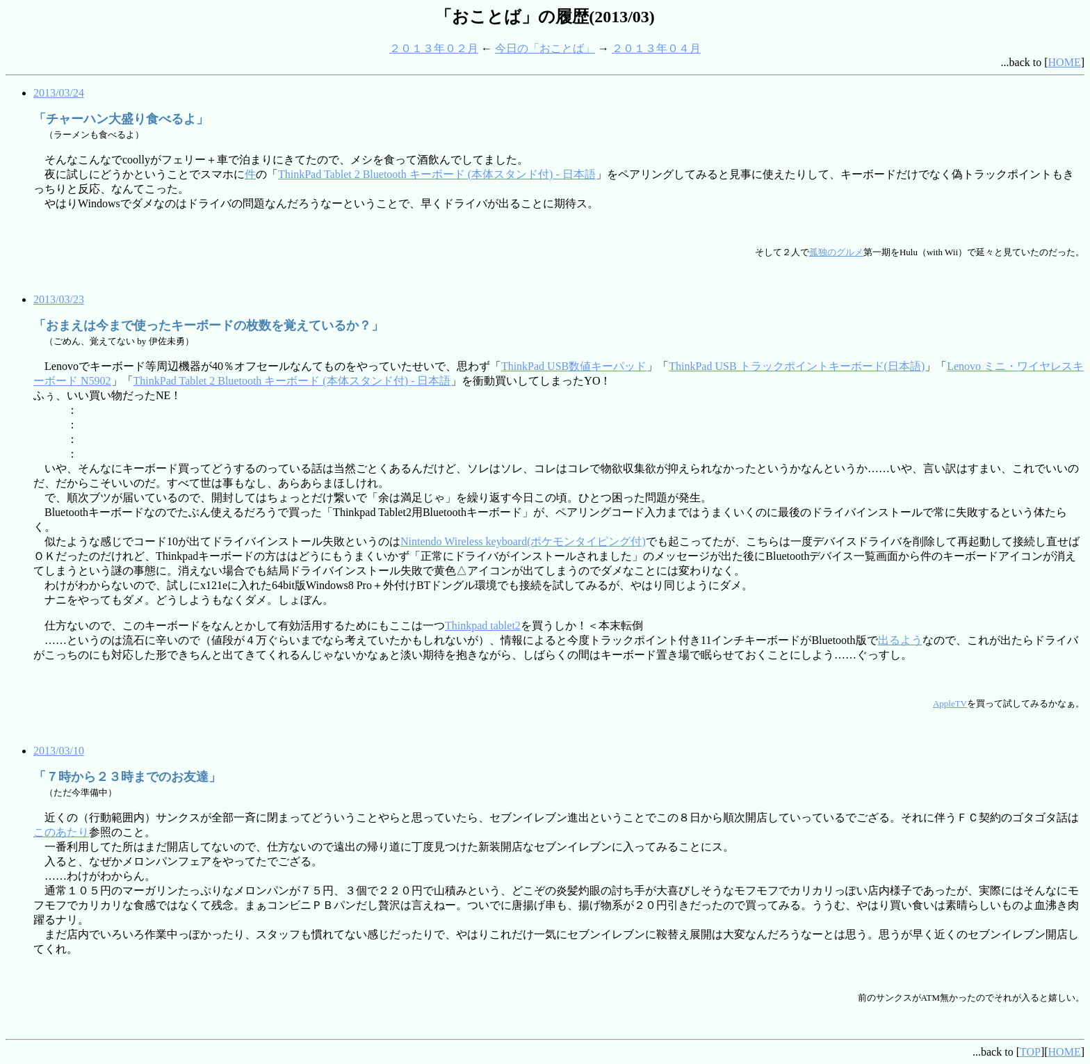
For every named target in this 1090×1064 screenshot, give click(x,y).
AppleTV (950, 703)
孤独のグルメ (836, 252)
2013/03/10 (58, 751)
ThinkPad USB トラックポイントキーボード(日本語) (797, 366)
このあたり (61, 832)
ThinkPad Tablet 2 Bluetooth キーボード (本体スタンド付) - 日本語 (437, 174)
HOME (1064, 62)
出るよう (900, 640)
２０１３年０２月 (433, 48)
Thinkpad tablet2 (483, 625)
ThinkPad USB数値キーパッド (573, 366)
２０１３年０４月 (656, 48)
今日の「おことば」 (545, 48)
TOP (1030, 1052)
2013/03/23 (58, 299)
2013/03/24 (58, 93)
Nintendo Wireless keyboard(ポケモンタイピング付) (523, 541)
